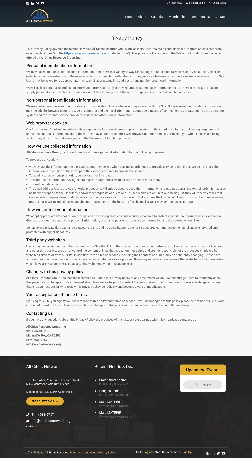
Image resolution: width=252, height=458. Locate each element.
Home (129, 17)
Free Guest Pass (44, 401)
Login (147, 452)
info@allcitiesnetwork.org (51, 420)
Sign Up (187, 452)
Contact (220, 17)
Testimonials (200, 17)
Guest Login (217, 2)
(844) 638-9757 (42, 414)
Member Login (195, 2)
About (142, 17)
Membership (178, 17)
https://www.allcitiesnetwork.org (86, 53)
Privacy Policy (106, 452)
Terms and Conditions (83, 452)
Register (203, 385)
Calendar (157, 17)
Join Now (174, 2)
